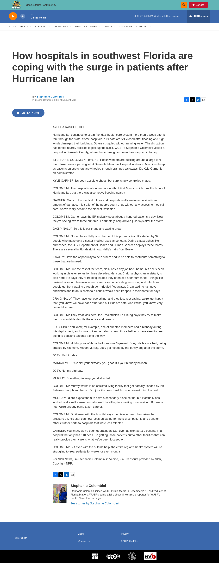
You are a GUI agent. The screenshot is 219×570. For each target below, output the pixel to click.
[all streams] (198, 23)
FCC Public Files (129, 548)
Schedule (61, 33)
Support (142, 33)
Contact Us (84, 548)
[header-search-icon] (185, 8)
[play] (13, 23)
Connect (41, 33)
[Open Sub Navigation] (30, 33)
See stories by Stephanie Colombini (95, 511)
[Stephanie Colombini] (60, 500)
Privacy (125, 541)
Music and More (86, 33)
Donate (202, 8)
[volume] (22, 23)
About (24, 33)
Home (12, 33)
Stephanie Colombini (50, 103)
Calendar (126, 33)
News (108, 33)
